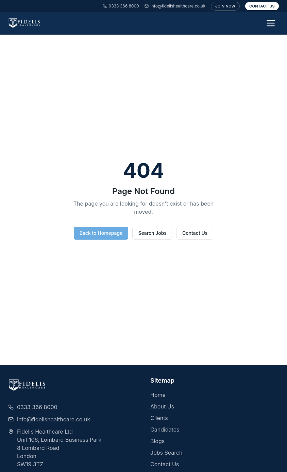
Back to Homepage (101, 233)
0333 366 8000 (121, 5)
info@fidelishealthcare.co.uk (175, 5)
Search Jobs (152, 233)
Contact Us (262, 6)
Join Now (225, 6)
